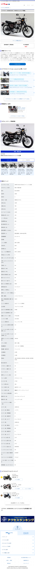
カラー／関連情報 (26, 160)
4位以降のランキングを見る (17, 503)
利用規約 (9, 557)
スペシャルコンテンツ (25, 533)
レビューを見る (28, 488)
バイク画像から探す (6, 552)
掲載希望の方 (26, 560)
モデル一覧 (9, 160)
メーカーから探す (5, 539)
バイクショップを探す (6, 546)
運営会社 (9, 563)
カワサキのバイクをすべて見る (17, 116)
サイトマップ (26, 563)
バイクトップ (4, 536)
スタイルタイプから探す (6, 543)
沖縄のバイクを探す (9, 533)
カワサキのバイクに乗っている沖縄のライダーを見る (17, 98)
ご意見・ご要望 (9, 560)
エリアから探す (5, 549)
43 (26, 46)
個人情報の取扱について (26, 557)
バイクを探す (17, 479)
